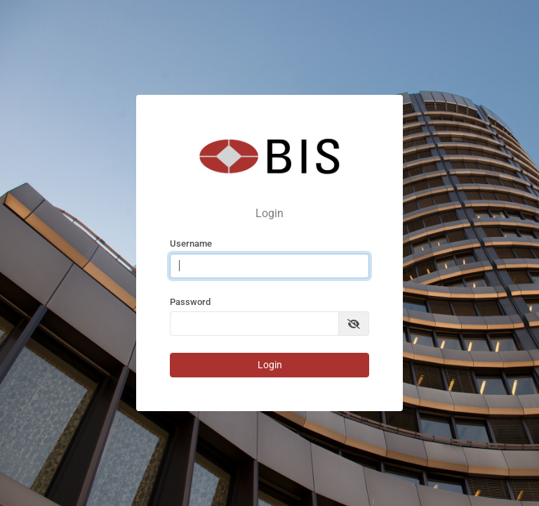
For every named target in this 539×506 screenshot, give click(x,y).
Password (190, 302)
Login (270, 364)
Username (191, 243)
